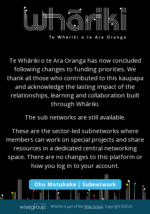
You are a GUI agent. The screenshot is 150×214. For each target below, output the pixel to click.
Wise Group (93, 206)
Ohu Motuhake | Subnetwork (75, 184)
